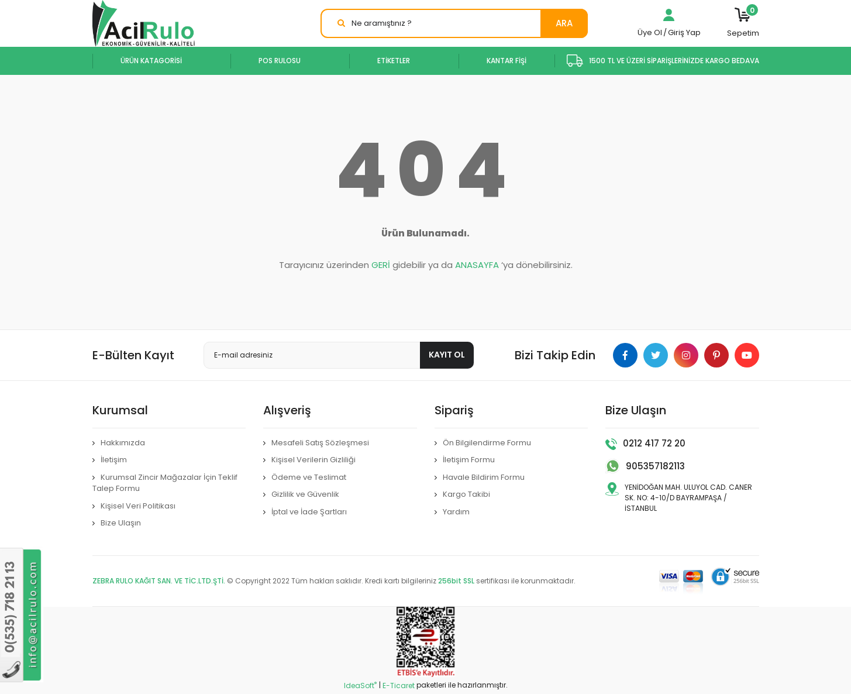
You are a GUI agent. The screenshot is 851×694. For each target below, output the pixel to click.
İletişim (114, 459)
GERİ (380, 265)
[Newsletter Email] (339, 355)
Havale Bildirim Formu (484, 477)
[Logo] (143, 23)
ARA (564, 23)
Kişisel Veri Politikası (138, 505)
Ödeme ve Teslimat (308, 477)
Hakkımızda (123, 442)
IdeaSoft (360, 685)
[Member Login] (669, 18)
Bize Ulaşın (121, 522)
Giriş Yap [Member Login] (684, 32)
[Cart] (743, 23)
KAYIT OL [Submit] (447, 354)
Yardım (456, 511)
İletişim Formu (469, 459)
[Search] (454, 23)
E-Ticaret (399, 685)
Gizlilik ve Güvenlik (305, 494)
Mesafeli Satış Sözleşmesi (320, 442)
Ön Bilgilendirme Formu (487, 442)
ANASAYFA (477, 265)
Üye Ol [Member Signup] (650, 32)
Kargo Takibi (466, 494)
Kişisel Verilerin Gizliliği (313, 459)
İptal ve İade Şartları (309, 511)
